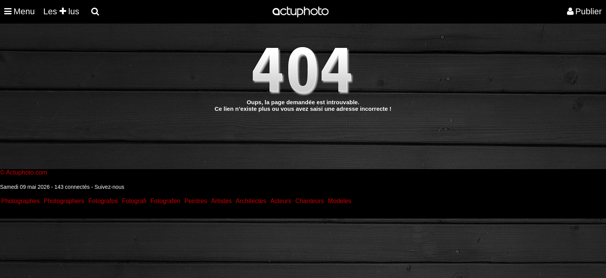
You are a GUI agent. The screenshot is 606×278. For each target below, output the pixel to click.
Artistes (221, 201)
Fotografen (165, 201)
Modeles (339, 201)
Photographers (64, 201)
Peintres (195, 201)
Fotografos (103, 201)
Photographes (20, 201)
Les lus (61, 11)
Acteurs (280, 201)
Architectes (251, 201)
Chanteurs (309, 201)
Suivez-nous (109, 187)
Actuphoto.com (26, 172)
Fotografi (134, 201)
